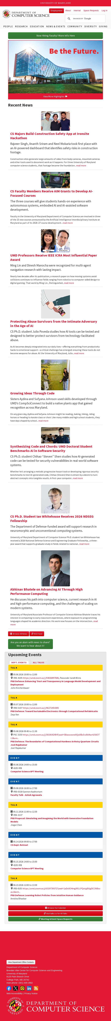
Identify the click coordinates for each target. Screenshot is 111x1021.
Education (37, 26)
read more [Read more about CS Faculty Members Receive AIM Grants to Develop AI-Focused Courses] (68, 222)
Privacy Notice (31, 993)
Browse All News (18, 633)
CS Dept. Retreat (19, 844)
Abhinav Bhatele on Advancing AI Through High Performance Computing (46, 591)
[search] (84, 18)
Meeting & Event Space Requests (55, 919)
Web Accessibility (15, 993)
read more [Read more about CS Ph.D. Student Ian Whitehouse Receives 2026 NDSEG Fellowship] (84, 543)
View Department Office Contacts (21, 962)
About (68, 10)
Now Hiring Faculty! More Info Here (55, 35)
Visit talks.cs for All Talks (55, 913)
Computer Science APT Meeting (27, 771)
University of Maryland (55, 3)
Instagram (22, 988)
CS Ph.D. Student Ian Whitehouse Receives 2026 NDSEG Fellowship (52, 518)
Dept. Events (20, 662)
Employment (56, 11)
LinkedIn (29, 988)
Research (21, 26)
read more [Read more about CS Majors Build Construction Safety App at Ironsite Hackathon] (81, 165)
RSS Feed (36, 633)
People (8, 26)
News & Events (55, 26)
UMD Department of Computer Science (26, 14)
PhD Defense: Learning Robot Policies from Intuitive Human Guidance (47, 895)
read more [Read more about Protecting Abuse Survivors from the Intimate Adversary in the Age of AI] (79, 353)
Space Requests (91, 10)
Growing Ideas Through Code (32, 393)
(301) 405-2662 (25, 983)
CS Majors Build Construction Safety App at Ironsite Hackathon (49, 135)
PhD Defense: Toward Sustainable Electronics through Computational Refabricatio (54, 711)
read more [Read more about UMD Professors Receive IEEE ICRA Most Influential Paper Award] (69, 282)
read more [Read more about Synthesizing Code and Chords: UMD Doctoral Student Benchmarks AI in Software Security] (78, 478)
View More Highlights (55, 96)
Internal (77, 10)
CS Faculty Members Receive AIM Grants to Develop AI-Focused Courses (51, 193)
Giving (103, 26)
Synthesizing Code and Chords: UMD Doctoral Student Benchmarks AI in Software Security (51, 448)
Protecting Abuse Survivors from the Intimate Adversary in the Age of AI (53, 323)
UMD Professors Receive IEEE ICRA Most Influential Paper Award (53, 257)
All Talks (38, 662)
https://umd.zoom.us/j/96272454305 (41, 707)
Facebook (9, 988)
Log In (104, 10)
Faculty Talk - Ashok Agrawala (26, 794)
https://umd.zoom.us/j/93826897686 (41, 677)
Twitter (15, 988)
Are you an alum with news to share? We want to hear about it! (30, 644)
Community (74, 26)
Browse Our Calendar (55, 908)
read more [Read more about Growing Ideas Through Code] (43, 420)
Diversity (90, 26)
